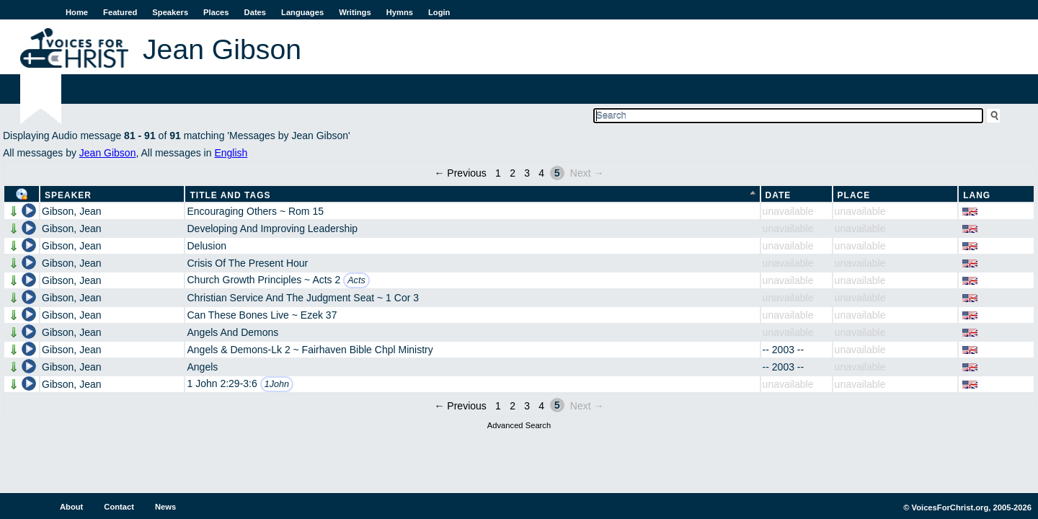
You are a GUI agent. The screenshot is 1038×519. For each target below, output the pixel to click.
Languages (302, 12)
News (165, 506)
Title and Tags (230, 195)
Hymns (399, 12)
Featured (120, 12)
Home (77, 12)
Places (216, 12)
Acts (356, 280)
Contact (119, 506)
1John (277, 384)
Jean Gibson (107, 153)
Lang (976, 195)
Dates (255, 12)
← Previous (460, 173)
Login (439, 12)
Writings (355, 12)
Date (778, 195)
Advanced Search (519, 425)
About (71, 506)
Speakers (170, 12)
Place (854, 195)
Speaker (68, 195)
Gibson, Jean (72, 211)
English (230, 153)
